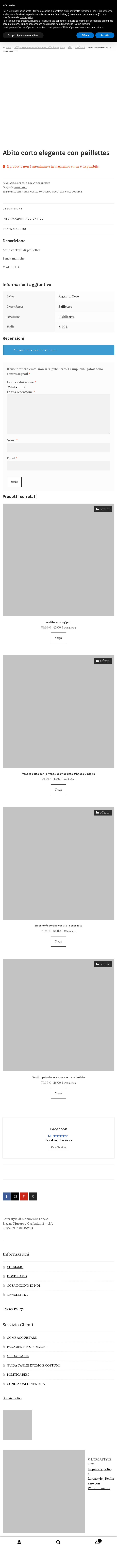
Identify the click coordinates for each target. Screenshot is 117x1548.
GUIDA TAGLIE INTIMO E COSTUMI (33, 1365)
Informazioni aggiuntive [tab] (23, 218)
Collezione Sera (40, 191)
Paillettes (65, 306)
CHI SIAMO (15, 1267)
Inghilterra (66, 316)
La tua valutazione (21, 382)
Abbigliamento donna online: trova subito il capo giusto (39, 47)
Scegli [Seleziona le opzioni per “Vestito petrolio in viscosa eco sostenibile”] (58, 1093)
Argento (64, 296)
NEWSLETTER (17, 1294)
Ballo (11, 191)
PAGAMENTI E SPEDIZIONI (27, 1347)
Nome (12, 440)
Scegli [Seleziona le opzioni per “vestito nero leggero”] (58, 637)
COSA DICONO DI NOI (23, 1285)
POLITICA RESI (18, 1374)
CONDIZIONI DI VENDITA (26, 1384)
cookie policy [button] (26, 17)
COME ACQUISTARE (22, 1337)
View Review (58, 1147)
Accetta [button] (105, 35)
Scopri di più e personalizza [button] (23, 35)
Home (8, 47)
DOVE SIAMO (17, 1276)
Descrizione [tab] (13, 208)
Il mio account (19, 1542)
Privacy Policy (13, 1309)
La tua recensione (21, 392)
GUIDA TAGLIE (18, 1356)
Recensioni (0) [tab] (14, 229)
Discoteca (57, 191)
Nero (75, 296)
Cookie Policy (12, 1398)
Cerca (58, 1542)
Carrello (90, 1540)
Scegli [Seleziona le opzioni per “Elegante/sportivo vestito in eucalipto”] (58, 941)
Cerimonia (23, 191)
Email (12, 458)
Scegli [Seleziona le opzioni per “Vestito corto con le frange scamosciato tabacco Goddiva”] (58, 789)
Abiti (70, 47)
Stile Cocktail (73, 191)
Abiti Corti (80, 47)
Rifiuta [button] (85, 35)
